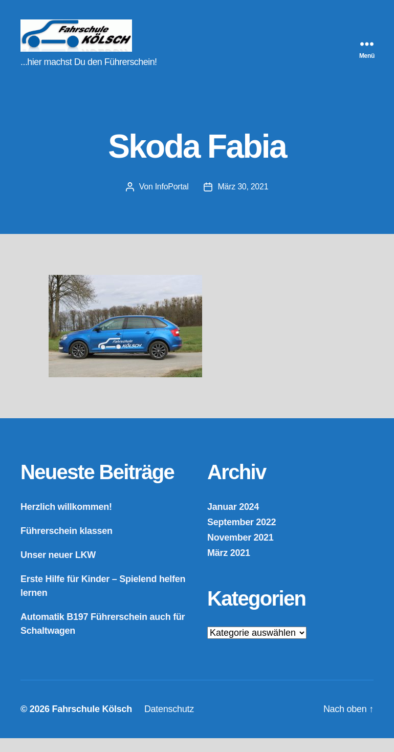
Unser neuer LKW (58, 569)
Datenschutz (169, 723)
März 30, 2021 (242, 200)
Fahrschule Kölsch (92, 723)
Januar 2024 (233, 520)
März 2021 (228, 567)
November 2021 (240, 551)
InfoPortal (172, 200)
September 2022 (241, 536)
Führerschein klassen (66, 545)
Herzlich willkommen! (66, 520)
